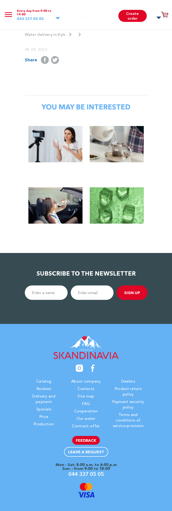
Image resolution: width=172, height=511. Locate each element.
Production (44, 424)
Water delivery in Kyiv (45, 34)
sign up (132, 292)
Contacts (86, 388)
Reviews (44, 388)
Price (43, 416)
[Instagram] (79, 368)
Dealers (128, 381)
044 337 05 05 (30, 18)
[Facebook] (93, 368)
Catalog (43, 381)
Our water (86, 418)
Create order (132, 16)
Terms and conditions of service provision (128, 420)
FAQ (86, 403)
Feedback (86, 440)
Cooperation (86, 411)
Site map (86, 396)
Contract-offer (86, 425)
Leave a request (86, 451)
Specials (43, 409)
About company (86, 381)
